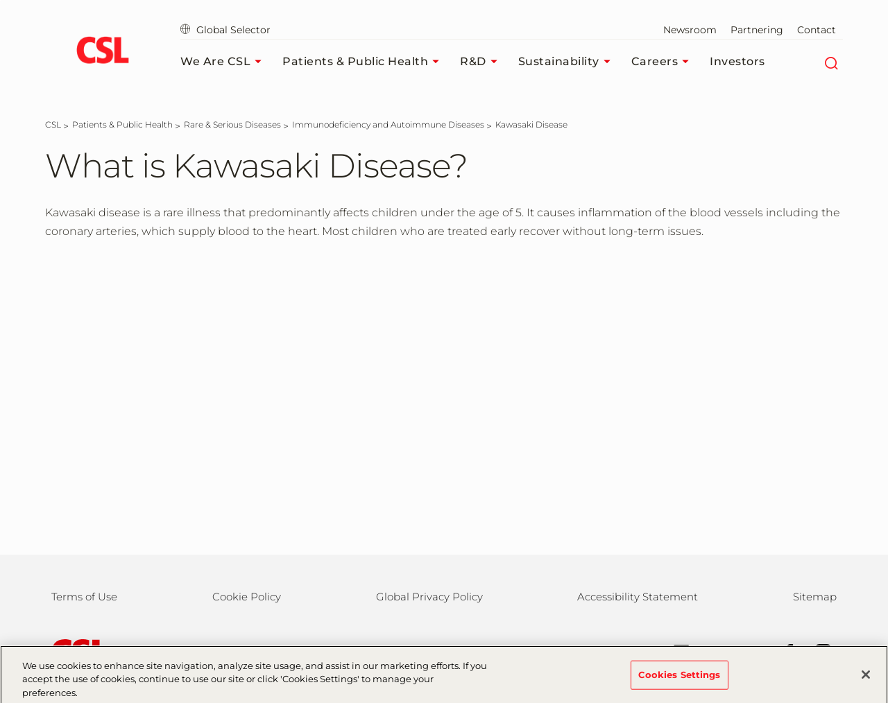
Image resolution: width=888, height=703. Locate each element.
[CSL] (53, 124)
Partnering (757, 30)
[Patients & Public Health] (122, 124)
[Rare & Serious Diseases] (232, 124)
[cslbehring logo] (102, 52)
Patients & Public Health (364, 61)
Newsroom (690, 30)
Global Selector (225, 30)
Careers (664, 61)
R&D (482, 61)
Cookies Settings (679, 678)
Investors (737, 61)
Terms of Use (84, 596)
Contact (816, 30)
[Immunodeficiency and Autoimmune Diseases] (388, 124)
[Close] (866, 678)
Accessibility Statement (637, 596)
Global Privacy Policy (429, 596)
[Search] (831, 62)
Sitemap (815, 596)
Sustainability (567, 61)
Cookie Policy (246, 596)
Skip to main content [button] (0, 0)
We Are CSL (224, 61)
